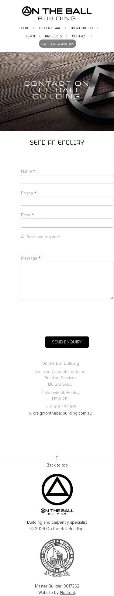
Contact (79, 35)
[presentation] (67, 318)
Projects (53, 35)
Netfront (67, 593)
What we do (82, 27)
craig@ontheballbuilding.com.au (62, 413)
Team (30, 35)
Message (30, 258)
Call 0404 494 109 (57, 43)
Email (27, 215)
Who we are (50, 27)
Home (24, 27)
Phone (28, 193)
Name (28, 171)
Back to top (57, 465)
